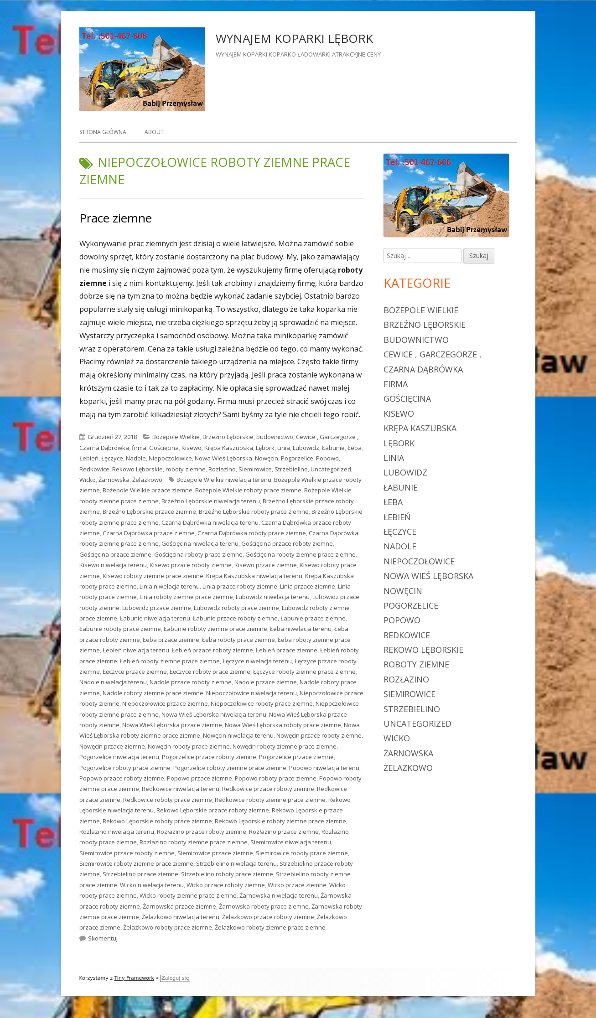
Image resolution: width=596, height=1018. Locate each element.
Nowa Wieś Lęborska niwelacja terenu (213, 714)
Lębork (265, 448)
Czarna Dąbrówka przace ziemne (149, 533)
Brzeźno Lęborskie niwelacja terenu (210, 501)
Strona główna (102, 132)
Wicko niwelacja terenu (152, 885)
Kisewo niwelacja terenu (113, 565)
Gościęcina (164, 448)
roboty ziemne (186, 469)
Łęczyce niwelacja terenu (257, 661)
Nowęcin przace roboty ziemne (319, 735)
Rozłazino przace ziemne (284, 831)
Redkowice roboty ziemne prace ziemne (270, 800)
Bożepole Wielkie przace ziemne (147, 490)
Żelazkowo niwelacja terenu (180, 917)
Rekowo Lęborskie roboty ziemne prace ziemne (280, 821)
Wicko (87, 479)
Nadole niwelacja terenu (113, 682)
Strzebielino (291, 469)
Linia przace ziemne (307, 586)
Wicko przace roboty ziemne (226, 885)
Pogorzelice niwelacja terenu (119, 757)
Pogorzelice (297, 458)
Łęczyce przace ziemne (135, 671)
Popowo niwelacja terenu (324, 768)
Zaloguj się (175, 978)
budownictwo (274, 437)
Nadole (136, 458)
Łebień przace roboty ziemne (212, 650)
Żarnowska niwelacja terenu (278, 895)
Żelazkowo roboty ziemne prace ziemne (270, 927)
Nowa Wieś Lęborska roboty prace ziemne (283, 725)
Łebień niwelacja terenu (136, 650)
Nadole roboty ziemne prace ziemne (153, 693)
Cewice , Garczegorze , (327, 437)
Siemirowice (255, 469)
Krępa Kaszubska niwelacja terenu (254, 576)
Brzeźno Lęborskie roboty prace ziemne (254, 511)
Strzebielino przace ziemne (140, 874)
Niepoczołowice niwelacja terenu (251, 693)
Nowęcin (266, 458)
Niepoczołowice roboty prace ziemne (262, 703)
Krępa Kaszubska (228, 448)
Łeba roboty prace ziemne (238, 640)
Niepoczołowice (170, 458)
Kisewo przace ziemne (265, 565)
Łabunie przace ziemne (313, 618)
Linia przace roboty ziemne (239, 586)
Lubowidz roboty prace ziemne (236, 608)
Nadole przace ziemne (265, 682)
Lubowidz (306, 448)
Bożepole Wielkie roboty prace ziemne (248, 490)
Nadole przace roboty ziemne (191, 682)
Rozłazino (222, 469)
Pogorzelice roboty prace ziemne (125, 768)
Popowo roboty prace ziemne (275, 778)
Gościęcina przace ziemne (115, 554)
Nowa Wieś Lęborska (223, 458)
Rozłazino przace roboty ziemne (201, 831)
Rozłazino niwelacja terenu (116, 831)
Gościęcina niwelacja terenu (199, 543)
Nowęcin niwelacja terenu (238, 735)
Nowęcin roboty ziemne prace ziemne (285, 746)
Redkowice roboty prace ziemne (167, 800)
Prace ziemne (115, 218)
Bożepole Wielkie (176, 437)
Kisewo (191, 448)
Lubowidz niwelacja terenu (273, 597)
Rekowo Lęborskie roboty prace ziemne (157, 821)
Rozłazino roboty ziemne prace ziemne (194, 842)
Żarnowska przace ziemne (179, 906)
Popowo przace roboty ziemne (121, 778)
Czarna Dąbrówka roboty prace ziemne (251, 533)
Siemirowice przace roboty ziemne (127, 853)
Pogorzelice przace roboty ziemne (209, 757)
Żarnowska (114, 479)
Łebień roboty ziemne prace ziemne (170, 661)
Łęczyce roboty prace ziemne (210, 671)
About (154, 132)
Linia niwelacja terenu (170, 586)
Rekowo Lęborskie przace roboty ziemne (212, 810)
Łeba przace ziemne (171, 640)
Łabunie (333, 448)
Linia (283, 448)
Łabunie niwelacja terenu (155, 618)
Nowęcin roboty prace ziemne (189, 746)
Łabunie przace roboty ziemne (235, 618)
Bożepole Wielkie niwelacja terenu (223, 479)
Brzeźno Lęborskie (228, 437)
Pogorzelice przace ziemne (296, 757)
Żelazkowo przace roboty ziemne (268, 917)
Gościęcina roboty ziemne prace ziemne (300, 554)
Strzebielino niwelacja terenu (236, 863)
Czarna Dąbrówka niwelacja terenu (210, 522)
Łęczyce (112, 458)
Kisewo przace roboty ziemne (191, 565)
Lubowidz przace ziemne (156, 608)
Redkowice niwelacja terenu (180, 789)
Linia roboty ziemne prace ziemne (186, 597)
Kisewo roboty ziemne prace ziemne (153, 576)
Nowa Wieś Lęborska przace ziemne (172, 725)
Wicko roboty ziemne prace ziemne (188, 895)
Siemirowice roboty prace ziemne (302, 853)
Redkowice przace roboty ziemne (268, 789)
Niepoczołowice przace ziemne (165, 703)
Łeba (354, 448)
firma (139, 448)
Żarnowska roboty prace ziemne (264, 906)
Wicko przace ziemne (297, 885)
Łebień (88, 458)
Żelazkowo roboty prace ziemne (167, 927)
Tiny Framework (134, 978)
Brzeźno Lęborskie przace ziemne (149, 511)
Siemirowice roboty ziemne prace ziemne (136, 863)
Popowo (327, 458)
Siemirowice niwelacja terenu (290, 842)
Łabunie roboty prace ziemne (120, 629)
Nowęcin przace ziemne (112, 746)
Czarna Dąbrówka (104, 448)
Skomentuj (103, 938)
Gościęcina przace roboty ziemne (287, 543)
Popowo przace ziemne (199, 778)
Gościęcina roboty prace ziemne (198, 554)
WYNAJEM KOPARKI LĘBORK (294, 38)
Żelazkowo (147, 479)
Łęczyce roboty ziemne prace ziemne (304, 671)
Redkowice (94, 469)
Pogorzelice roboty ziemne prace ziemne (229, 768)
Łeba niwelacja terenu (301, 629)
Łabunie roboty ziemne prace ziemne (215, 629)
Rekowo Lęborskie (137, 469)
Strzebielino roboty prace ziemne (227, 874)
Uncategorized (331, 469)
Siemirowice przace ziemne (215, 853)
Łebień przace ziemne (286, 650)
